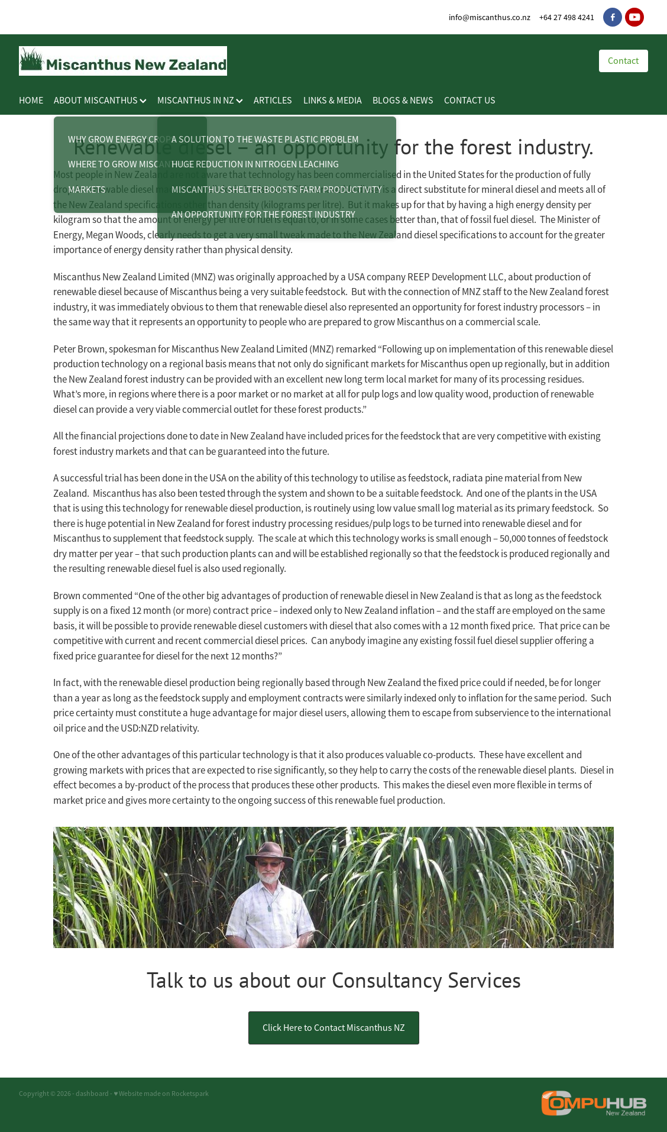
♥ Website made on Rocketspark (161, 1093)
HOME (31, 100)
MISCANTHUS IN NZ (200, 100)
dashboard (92, 1093)
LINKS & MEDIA (332, 100)
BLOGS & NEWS (403, 100)
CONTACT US (470, 100)
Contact (623, 61)
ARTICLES (273, 100)
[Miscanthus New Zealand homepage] (297, 61)
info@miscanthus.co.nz (489, 17)
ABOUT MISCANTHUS (100, 100)
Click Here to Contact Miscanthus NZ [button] (334, 1028)
